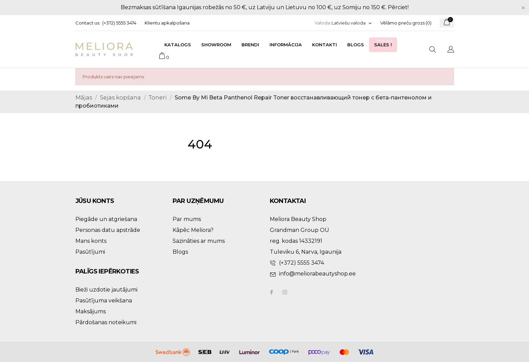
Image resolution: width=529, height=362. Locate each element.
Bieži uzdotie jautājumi (106, 289)
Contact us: (87, 23)
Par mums (187, 219)
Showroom (216, 44)
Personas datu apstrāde (107, 230)
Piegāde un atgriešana (106, 219)
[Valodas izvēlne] (352, 23)
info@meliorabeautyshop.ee (317, 273)
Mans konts (90, 241)
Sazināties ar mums (199, 241)
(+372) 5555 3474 (119, 23)
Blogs (355, 44)
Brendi (250, 44)
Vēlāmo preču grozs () (405, 23)
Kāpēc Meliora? (193, 230)
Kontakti (324, 44)
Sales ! (384, 42)
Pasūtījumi (90, 252)
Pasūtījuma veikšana (103, 300)
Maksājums (90, 311)
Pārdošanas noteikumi (105, 322)
